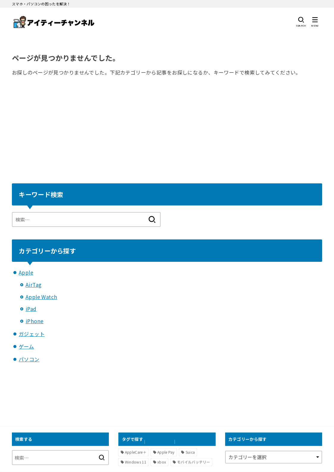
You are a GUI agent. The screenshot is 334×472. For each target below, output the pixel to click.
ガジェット (32, 334)
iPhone (35, 321)
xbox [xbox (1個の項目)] (161, 462)
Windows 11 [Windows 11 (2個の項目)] (135, 462)
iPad (31, 308)
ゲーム (26, 346)
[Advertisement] (167, 129)
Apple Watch (41, 297)
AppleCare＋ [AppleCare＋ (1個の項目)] (135, 451)
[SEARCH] (301, 22)
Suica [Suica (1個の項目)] (190, 451)
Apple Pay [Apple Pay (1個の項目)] (166, 451)
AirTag (34, 284)
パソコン (29, 359)
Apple (26, 272)
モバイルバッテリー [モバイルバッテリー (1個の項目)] (193, 462)
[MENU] (315, 22)
